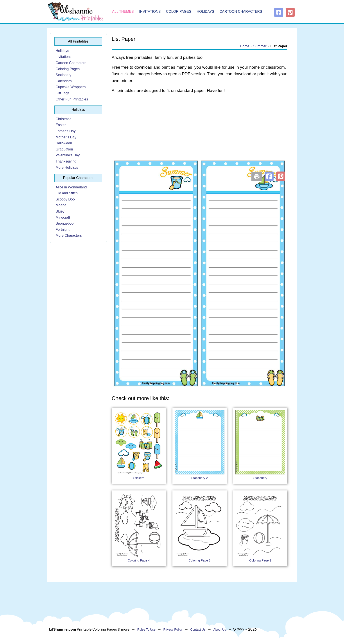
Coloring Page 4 (139, 560)
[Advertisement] (199, 132)
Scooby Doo (65, 199)
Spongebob (65, 223)
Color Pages (178, 11)
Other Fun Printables (72, 99)
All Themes (123, 11)
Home (244, 46)
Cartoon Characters (241, 11)
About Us (219, 629)
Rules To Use (146, 629)
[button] (269, 176)
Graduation (64, 149)
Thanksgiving (66, 161)
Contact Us (197, 629)
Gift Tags (63, 93)
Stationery (64, 75)
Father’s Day (66, 131)
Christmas (64, 119)
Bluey (60, 211)
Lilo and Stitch (67, 193)
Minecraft (63, 217)
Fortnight (63, 229)
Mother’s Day (66, 137)
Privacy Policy (173, 629)
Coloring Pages (68, 69)
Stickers (138, 478)
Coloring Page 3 (199, 560)
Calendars (64, 81)
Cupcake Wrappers (71, 87)
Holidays (205, 11)
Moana (61, 205)
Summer (259, 46)
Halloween (64, 143)
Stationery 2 (199, 478)
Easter (61, 125)
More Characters (69, 235)
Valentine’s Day (68, 155)
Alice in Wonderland (71, 187)
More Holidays (67, 167)
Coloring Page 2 (260, 560)
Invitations (150, 11)
